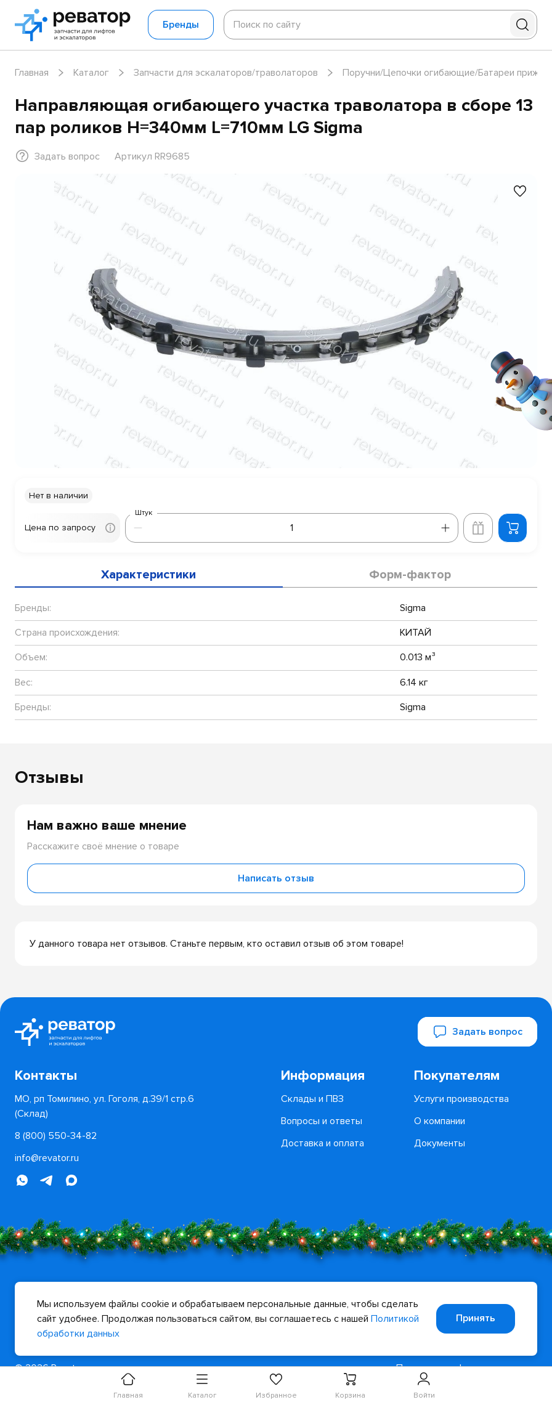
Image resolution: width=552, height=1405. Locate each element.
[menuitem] (342, 1075)
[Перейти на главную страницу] (76, 25)
